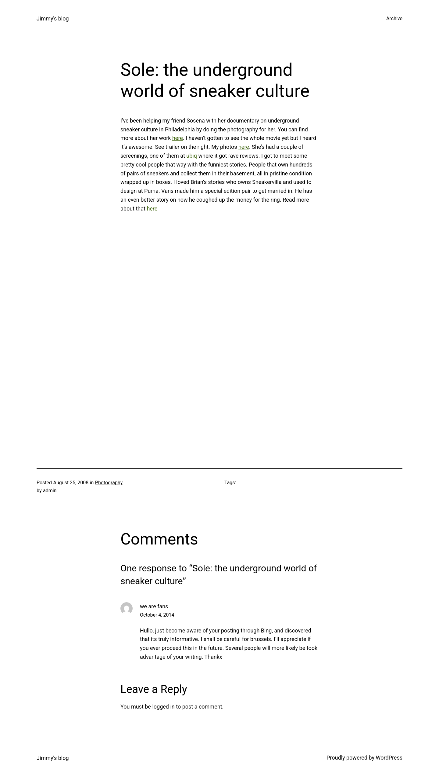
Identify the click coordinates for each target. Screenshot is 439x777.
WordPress (389, 757)
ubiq (192, 155)
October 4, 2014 (157, 615)
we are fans (154, 606)
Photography (109, 483)
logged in (163, 706)
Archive (394, 18)
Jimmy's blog (53, 18)
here (177, 138)
